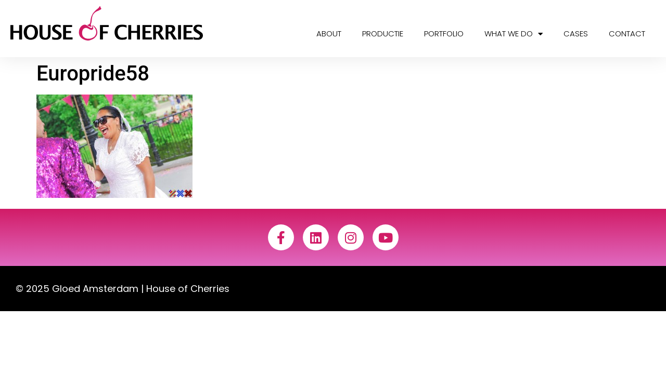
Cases (575, 33)
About (328, 33)
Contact (627, 33)
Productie (382, 33)
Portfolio (444, 33)
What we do (513, 34)
